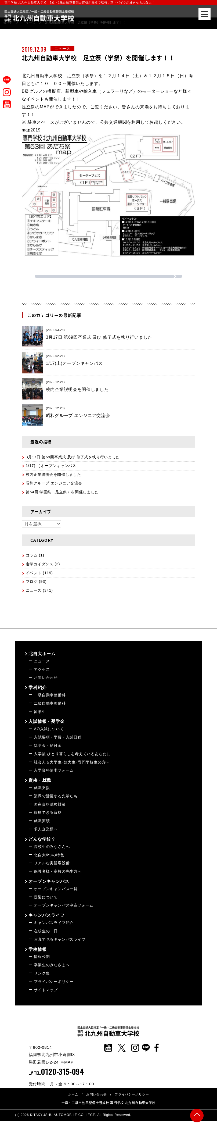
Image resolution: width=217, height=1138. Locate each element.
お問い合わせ (46, 677)
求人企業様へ (46, 829)
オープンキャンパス (48, 881)
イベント (34, 573)
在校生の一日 (46, 931)
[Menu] (204, 14)
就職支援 (42, 788)
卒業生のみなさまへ (52, 965)
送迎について (46, 897)
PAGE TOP (197, 1117)
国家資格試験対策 (50, 804)
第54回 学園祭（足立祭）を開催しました (62, 492)
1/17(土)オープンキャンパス (51, 465)
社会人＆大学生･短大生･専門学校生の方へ (72, 762)
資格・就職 (39, 780)
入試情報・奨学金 (46, 721)
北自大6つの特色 (49, 855)
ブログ (32, 581)
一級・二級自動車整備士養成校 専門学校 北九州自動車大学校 (108, 1102)
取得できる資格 (48, 812)
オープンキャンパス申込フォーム (63, 905)
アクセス (42, 669)
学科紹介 (37, 687)
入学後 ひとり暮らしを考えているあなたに (72, 754)
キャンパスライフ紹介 (54, 923)
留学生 (40, 711)
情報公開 (42, 956)
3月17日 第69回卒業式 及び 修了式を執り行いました (73, 457)
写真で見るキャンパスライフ (59, 939)
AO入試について (49, 729)
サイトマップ (46, 990)
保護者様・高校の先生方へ (58, 871)
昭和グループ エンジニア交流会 (54, 483)
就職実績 (42, 821)
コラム (32, 555)
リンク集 (42, 973)
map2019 (31, 130)
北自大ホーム (42, 653)
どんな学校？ (42, 839)
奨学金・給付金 (48, 745)
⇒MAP (67, 1062)
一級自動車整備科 (50, 695)
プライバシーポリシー (54, 981)
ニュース (34, 590)
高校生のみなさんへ (52, 846)
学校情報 (37, 949)
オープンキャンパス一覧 (56, 889)
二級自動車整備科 (50, 703)
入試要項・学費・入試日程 (58, 737)
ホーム (73, 1094)
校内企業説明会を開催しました (53, 474)
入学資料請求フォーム (54, 770)
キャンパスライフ (46, 915)
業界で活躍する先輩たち (56, 796)
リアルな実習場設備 (52, 863)
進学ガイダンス (40, 564)
